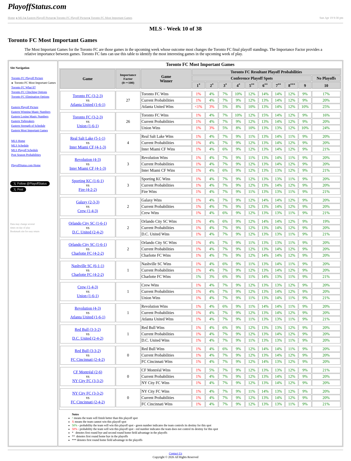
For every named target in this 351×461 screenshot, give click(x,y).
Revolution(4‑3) (88, 159)
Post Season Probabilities (26, 155)
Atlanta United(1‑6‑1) (87, 105)
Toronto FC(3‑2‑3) (88, 96)
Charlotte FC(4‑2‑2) (88, 253)
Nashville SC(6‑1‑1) (87, 266)
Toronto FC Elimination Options (30, 96)
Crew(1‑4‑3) (88, 211)
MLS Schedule (20, 145)
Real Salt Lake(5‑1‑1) (87, 138)
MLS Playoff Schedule (24, 150)
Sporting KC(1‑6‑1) (88, 181)
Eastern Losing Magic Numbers (30, 116)
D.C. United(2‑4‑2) (87, 232)
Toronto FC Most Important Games (110, 18)
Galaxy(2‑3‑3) (87, 202)
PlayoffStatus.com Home (25, 165)
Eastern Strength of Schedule (28, 125)
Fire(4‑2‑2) (87, 190)
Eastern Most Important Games (29, 130)
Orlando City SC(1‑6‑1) (87, 223)
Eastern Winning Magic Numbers (30, 112)
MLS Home (18, 141)
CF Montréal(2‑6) (87, 372)
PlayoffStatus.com (37, 6)
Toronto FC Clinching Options (29, 92)
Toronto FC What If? (23, 87)
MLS (20, 18)
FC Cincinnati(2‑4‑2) (88, 359)
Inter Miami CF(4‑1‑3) (87, 147)
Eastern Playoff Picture (39, 18)
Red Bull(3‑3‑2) (88, 329)
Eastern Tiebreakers (22, 121)
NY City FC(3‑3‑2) (87, 381)
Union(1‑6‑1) (87, 126)
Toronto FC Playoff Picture (71, 18)
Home (11, 18)
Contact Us (175, 453)
